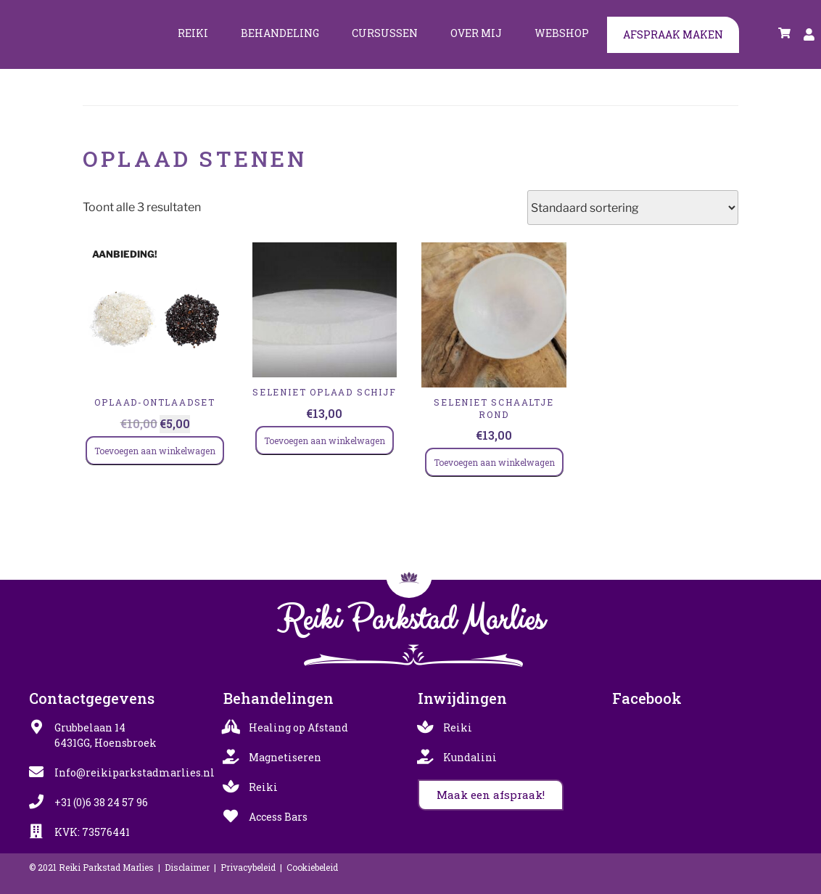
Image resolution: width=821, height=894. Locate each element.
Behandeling (280, 33)
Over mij (476, 33)
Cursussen (385, 33)
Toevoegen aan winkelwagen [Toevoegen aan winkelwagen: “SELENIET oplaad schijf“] (324, 440)
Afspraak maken (673, 34)
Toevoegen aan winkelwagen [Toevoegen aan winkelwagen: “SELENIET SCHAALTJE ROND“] (494, 462)
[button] (491, 795)
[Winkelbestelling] (632, 207)
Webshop (562, 33)
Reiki (193, 33)
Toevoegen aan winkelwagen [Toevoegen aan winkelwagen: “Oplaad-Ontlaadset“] (154, 450)
